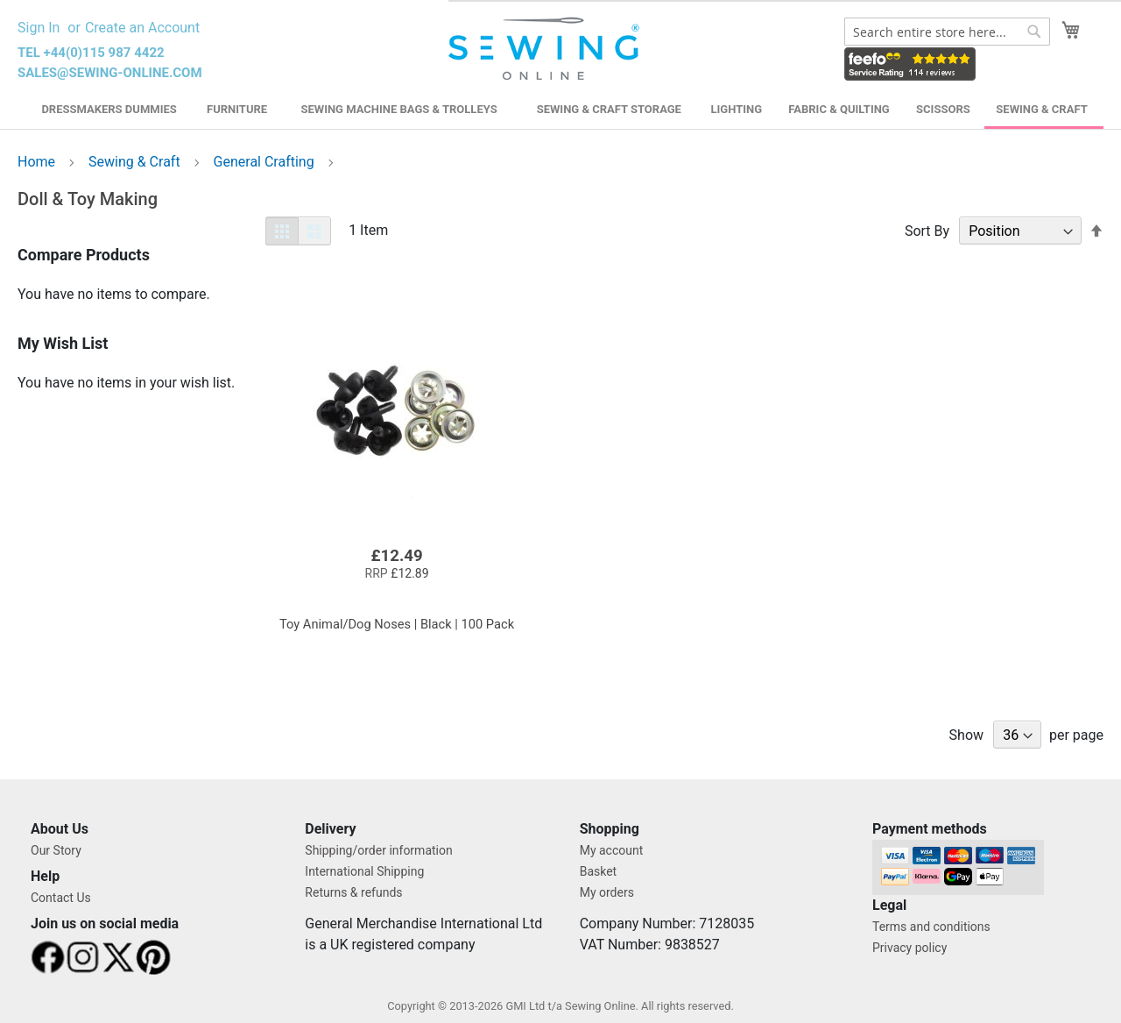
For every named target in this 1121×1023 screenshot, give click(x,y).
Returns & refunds (353, 892)
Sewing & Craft (1041, 109)
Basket (598, 871)
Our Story (56, 850)
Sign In (39, 27)
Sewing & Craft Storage (609, 109)
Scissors (943, 109)
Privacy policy (909, 948)
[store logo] (546, 49)
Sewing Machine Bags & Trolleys (398, 109)
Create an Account (142, 27)
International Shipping (364, 871)
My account (612, 850)
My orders (607, 892)
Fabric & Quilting (838, 109)
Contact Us (61, 898)
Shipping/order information (378, 850)
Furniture (237, 109)
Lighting (737, 109)
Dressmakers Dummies (108, 109)
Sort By (927, 231)
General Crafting (266, 161)
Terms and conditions (931, 927)
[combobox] (947, 32)
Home (38, 161)
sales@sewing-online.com (110, 73)
